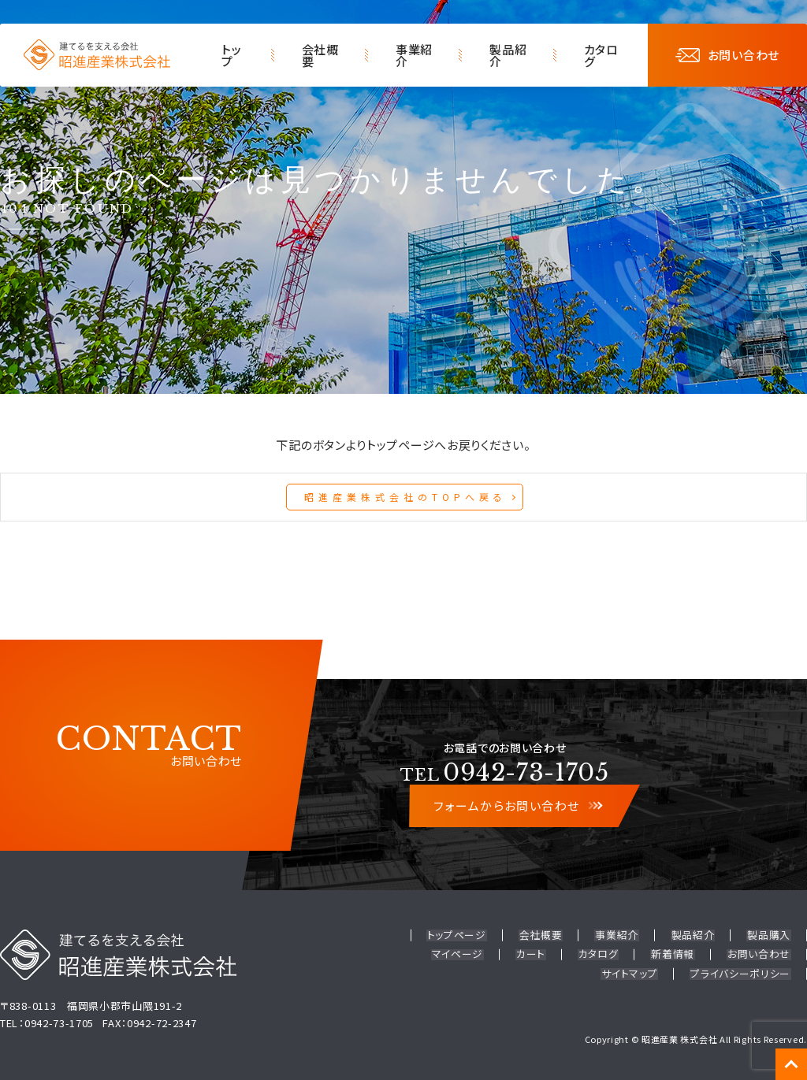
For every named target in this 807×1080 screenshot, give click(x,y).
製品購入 (769, 935)
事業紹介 (414, 55)
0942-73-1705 (504, 772)
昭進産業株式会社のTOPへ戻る (405, 496)
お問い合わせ (727, 54)
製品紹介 (507, 55)
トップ (231, 55)
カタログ (601, 55)
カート (535, 953)
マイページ (464, 953)
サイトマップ (632, 972)
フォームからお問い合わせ (517, 806)
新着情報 (675, 953)
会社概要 (320, 55)
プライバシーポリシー (741, 972)
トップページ (463, 935)
